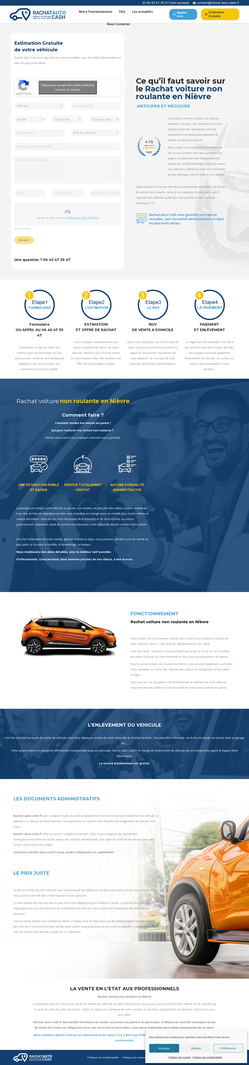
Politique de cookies (180, 1057)
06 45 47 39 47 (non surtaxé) (166, 3)
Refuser (196, 1048)
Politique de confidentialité (207, 1057)
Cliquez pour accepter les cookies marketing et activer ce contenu (67, 87)
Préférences (228, 1048)
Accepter (164, 1048)
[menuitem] (95, 12)
